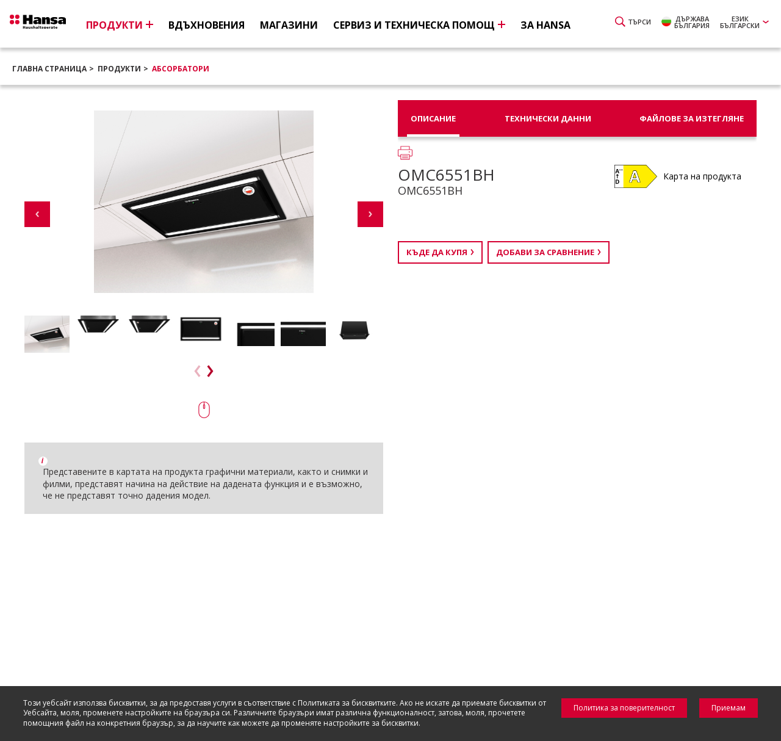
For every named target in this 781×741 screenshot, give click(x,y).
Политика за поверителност (624, 708)
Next (370, 214)
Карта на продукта (702, 176)
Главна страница (49, 68)
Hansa (52, 25)
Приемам (728, 708)
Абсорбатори (180, 68)
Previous (37, 214)
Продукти (119, 68)
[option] (47, 334)
